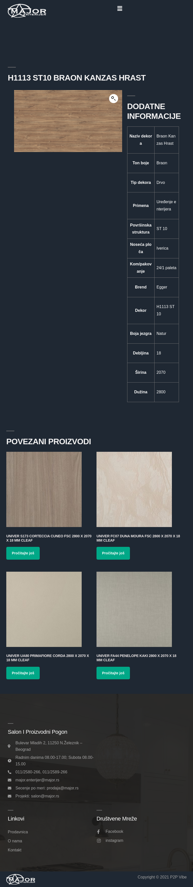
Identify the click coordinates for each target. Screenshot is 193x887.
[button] (119, 8)
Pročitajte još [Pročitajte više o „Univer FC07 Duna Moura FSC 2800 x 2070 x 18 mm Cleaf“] (113, 553)
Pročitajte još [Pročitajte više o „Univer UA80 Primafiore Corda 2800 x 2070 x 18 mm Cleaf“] (23, 673)
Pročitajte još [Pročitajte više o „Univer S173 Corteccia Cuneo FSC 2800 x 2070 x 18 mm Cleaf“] (23, 553)
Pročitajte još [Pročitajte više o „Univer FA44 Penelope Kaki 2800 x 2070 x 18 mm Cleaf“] (113, 673)
